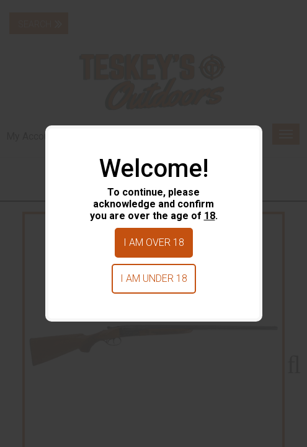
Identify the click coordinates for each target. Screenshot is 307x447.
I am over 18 (153, 242)
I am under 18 (153, 278)
